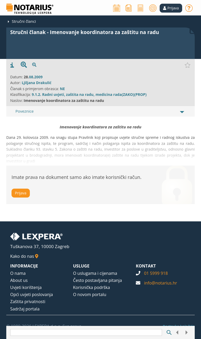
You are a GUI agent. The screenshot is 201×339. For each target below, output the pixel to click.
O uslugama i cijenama (95, 273)
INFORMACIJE (24, 266)
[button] (171, 8)
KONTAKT (146, 266)
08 (31, 76)
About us (19, 280)
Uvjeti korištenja (26, 287)
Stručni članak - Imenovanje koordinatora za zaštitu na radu (84, 32)
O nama (18, 273)
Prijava (20, 192)
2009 (38, 76)
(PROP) (140, 94)
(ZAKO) (128, 94)
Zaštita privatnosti (27, 301)
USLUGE (81, 266)
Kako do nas (24, 256)
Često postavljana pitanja (97, 280)
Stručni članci (24, 21)
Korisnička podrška (91, 287)
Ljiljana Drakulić (37, 82)
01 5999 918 (156, 273)
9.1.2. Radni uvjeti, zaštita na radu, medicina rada (77, 94)
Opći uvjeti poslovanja (31, 294)
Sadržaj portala (25, 309)
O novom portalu (89, 294)
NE (62, 88)
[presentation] (12, 65)
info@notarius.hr (160, 283)
